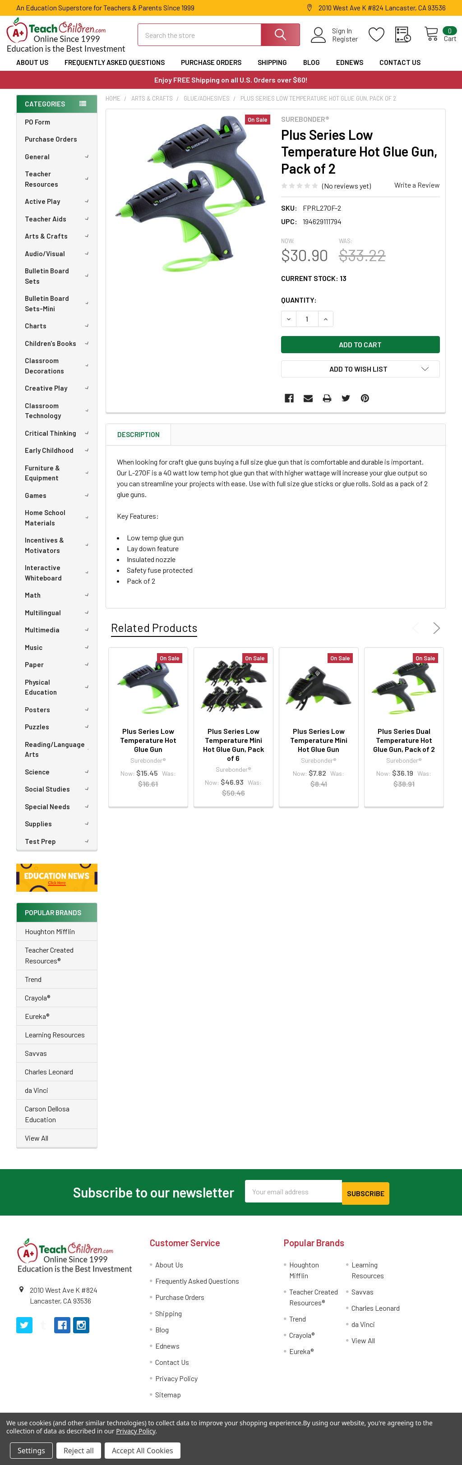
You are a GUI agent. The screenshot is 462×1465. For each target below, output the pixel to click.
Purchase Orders (211, 70)
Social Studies (58, 797)
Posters (58, 718)
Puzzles (58, 735)
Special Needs (58, 815)
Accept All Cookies (142, 1451)
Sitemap (168, 1400)
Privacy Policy (176, 1384)
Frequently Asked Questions (115, 70)
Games (58, 503)
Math (58, 603)
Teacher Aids (58, 227)
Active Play (58, 209)
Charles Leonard (49, 1079)
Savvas (36, 1061)
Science (58, 780)
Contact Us (399, 70)
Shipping (272, 70)
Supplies (58, 832)
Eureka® (37, 1024)
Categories (45, 112)
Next (435, 636)
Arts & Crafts (58, 244)
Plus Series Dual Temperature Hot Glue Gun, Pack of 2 (404, 748)
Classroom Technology (58, 419)
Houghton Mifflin (50, 939)
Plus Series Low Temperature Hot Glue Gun (148, 748)
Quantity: (299, 308)
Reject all (79, 1451)
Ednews (349, 70)
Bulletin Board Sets (58, 284)
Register (335, 44)
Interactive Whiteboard (58, 580)
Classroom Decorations (58, 373)
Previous (417, 636)
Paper (58, 672)
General (58, 165)
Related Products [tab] (154, 635)
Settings (31, 1451)
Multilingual (58, 621)
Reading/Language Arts (59, 757)
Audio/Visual (58, 262)
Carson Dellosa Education (47, 1122)
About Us (32, 70)
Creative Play (58, 396)
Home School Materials (58, 525)
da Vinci (36, 1098)
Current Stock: (313, 286)
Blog (311, 70)
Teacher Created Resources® (49, 963)
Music (58, 655)
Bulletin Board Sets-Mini (58, 311)
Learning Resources (55, 1042)
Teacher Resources (58, 187)
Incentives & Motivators (58, 553)
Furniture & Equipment (58, 481)
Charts (58, 334)
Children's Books (58, 351)
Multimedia (58, 638)
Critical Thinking (58, 441)
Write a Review (417, 193)
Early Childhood (58, 458)
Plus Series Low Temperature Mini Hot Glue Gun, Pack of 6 (233, 752)
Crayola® (37, 1005)
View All (36, 1146)
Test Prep (58, 849)
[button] (56, 885)
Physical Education (58, 695)
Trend (33, 987)
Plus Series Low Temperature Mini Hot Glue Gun (318, 748)
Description (138, 442)
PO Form (37, 130)
